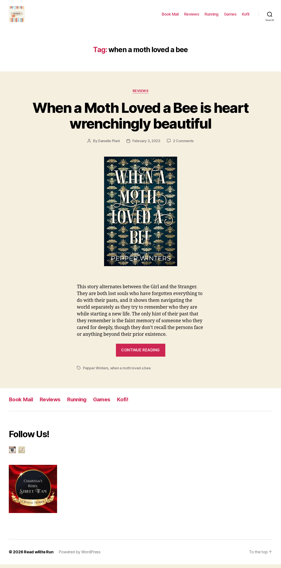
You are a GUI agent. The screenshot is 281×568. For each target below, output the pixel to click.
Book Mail (170, 16)
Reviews (191, 16)
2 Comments (183, 144)
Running (211, 16)
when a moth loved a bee (130, 372)
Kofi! (246, 16)
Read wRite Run (38, 555)
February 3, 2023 (146, 144)
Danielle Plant (109, 144)
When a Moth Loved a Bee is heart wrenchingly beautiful (140, 119)
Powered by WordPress (80, 555)
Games (230, 16)
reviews (141, 94)
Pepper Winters (95, 372)
